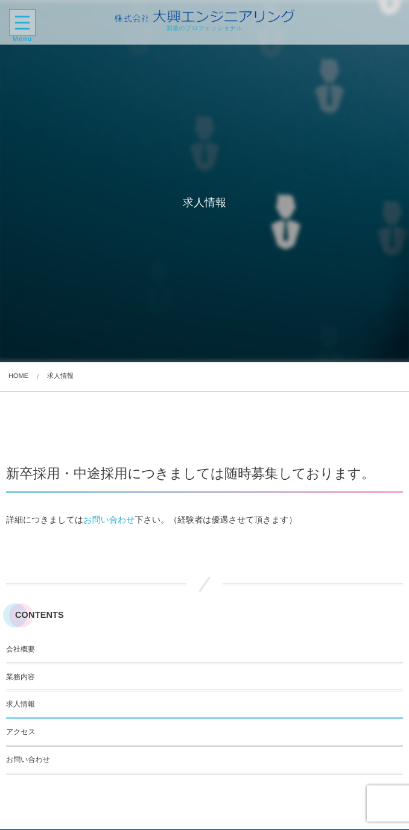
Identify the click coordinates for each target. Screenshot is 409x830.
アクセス (21, 732)
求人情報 (20, 704)
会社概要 (20, 649)
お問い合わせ (109, 519)
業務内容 (20, 677)
